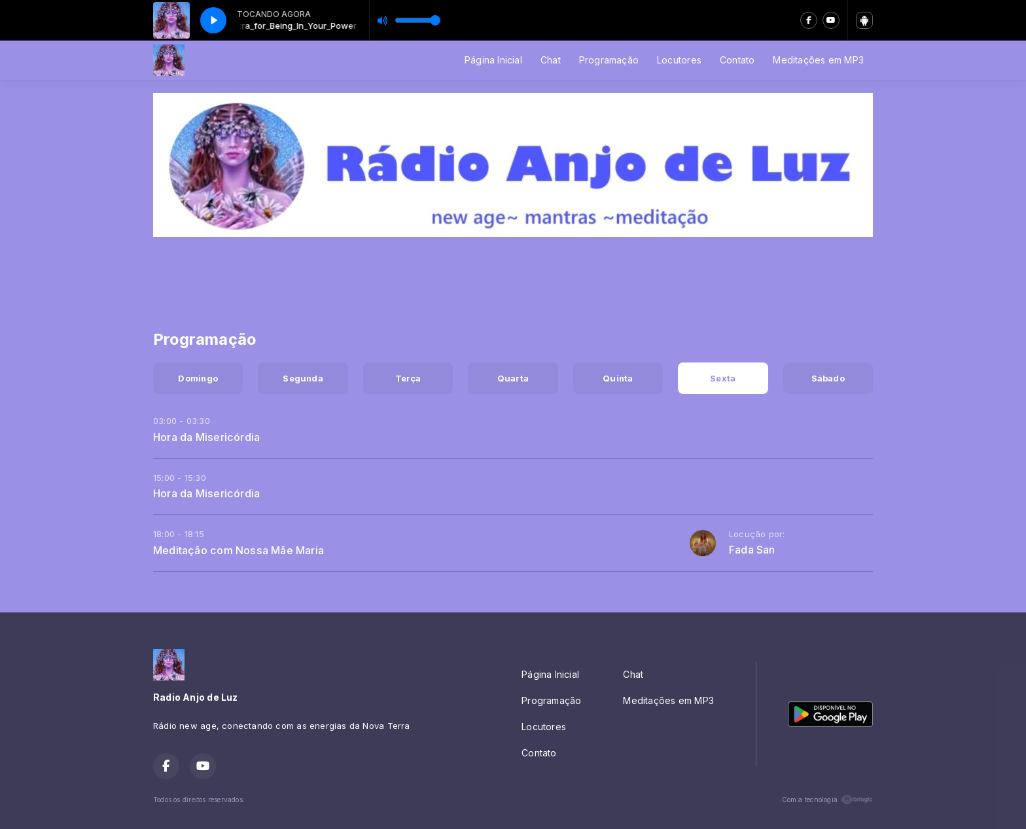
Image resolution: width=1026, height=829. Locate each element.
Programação (609, 59)
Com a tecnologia (827, 799)
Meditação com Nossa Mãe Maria (238, 550)
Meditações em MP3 (818, 59)
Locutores (679, 59)
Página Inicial (493, 59)
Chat (550, 59)
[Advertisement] (513, 275)
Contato (737, 59)
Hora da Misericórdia (206, 437)
